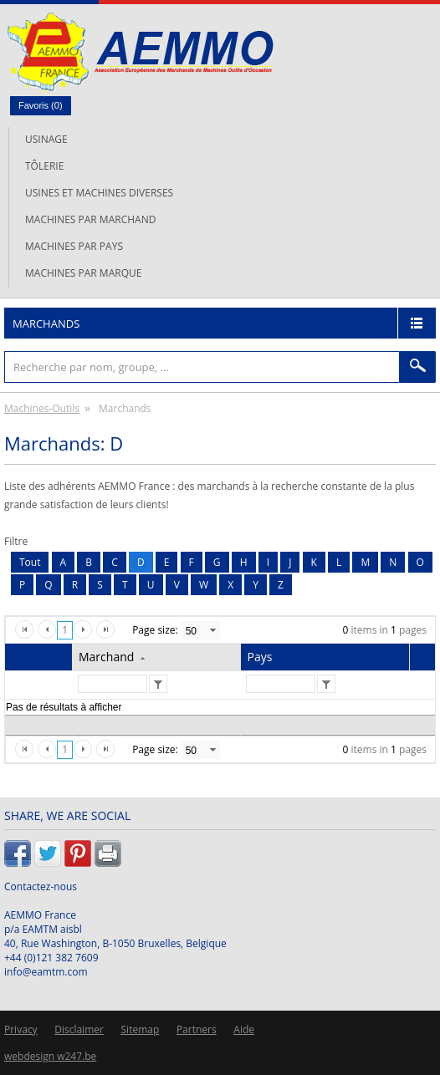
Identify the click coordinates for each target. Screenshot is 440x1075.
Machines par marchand (90, 219)
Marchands (46, 323)
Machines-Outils (41, 408)
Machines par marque (83, 273)
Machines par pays (74, 246)
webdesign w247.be (50, 1056)
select (212, 630)
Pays (259, 657)
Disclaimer (79, 1029)
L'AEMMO (140, 52)
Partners (197, 1029)
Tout (29, 562)
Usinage (46, 139)
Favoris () (40, 105)
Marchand (106, 657)
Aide (243, 1029)
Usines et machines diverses (99, 193)
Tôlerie (44, 166)
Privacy (21, 1029)
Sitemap (140, 1029)
